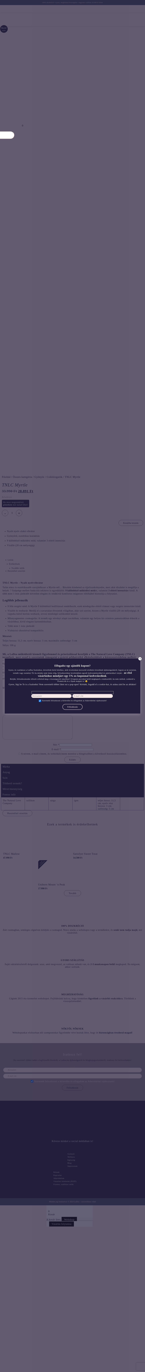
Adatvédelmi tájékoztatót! (96, 713)
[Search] (103, 29)
